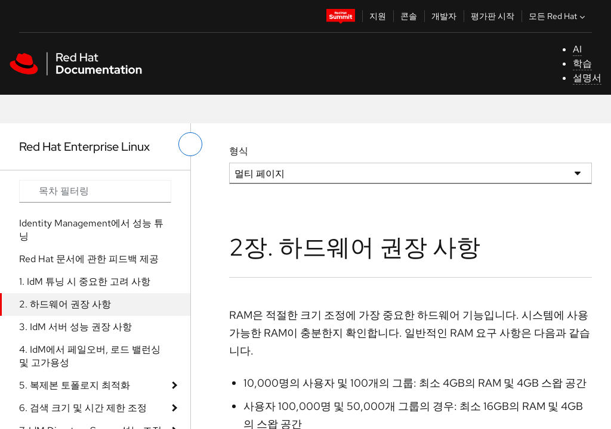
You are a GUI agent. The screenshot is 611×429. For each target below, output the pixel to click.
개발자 (443, 16)
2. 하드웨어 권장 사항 (65, 304)
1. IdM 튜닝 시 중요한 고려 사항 (84, 281)
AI (577, 49)
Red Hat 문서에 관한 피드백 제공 (89, 259)
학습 (582, 63)
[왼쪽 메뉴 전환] (190, 144)
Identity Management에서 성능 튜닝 (91, 230)
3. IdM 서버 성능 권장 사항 (75, 327)
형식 (238, 151)
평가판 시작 (492, 16)
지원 (377, 16)
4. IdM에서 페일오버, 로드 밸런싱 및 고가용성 (90, 356)
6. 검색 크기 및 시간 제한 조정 (83, 408)
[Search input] (95, 191)
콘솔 (408, 16)
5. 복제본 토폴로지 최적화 (74, 385)
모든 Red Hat (558, 16)
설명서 (587, 78)
